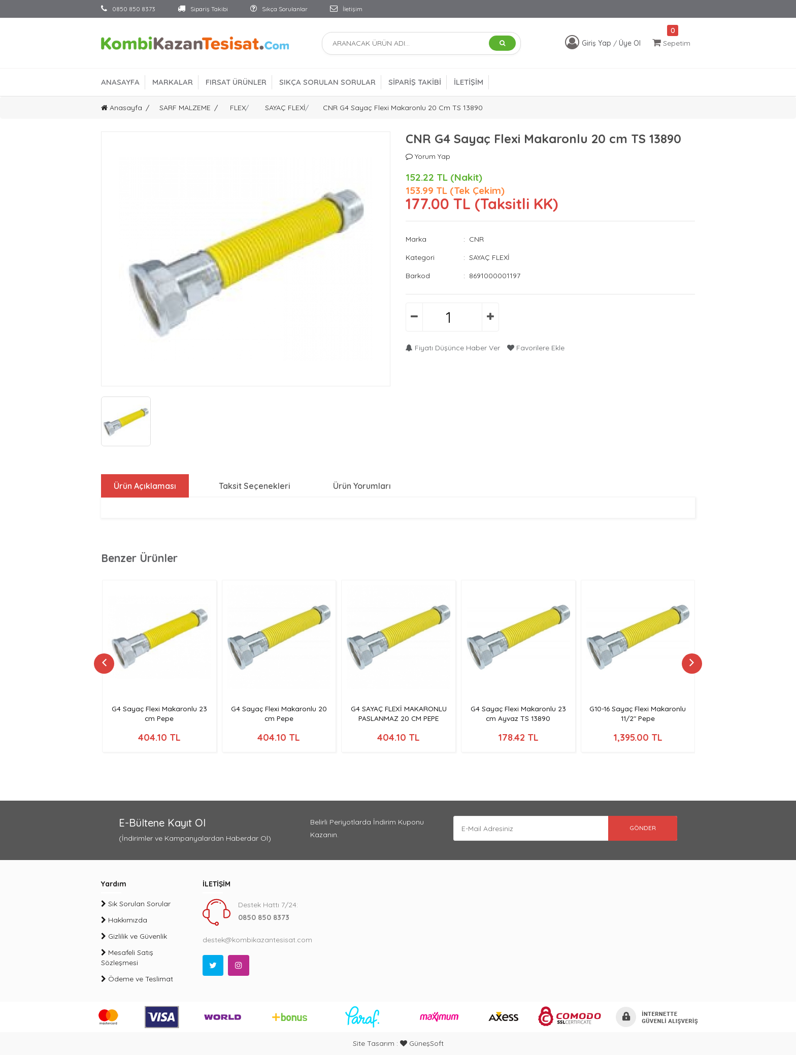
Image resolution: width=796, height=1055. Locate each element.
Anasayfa (121, 107)
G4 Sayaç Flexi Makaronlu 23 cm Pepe (159, 713)
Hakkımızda (124, 920)
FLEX (238, 107)
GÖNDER (641, 828)
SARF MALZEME (185, 107)
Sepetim (671, 43)
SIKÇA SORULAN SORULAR (327, 82)
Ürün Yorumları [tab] (362, 486)
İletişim (346, 9)
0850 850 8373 (128, 9)
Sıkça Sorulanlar (279, 9)
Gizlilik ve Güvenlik (134, 936)
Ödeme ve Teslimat (137, 978)
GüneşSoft (422, 1043)
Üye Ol (630, 43)
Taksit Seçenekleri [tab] (254, 486)
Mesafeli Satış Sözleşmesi (127, 957)
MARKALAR (172, 82)
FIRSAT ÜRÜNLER (236, 82)
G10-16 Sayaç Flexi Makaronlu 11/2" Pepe (638, 713)
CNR (476, 239)
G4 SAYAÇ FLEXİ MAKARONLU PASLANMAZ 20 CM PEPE (398, 713)
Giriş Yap (597, 43)
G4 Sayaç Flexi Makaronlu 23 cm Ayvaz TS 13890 (518, 713)
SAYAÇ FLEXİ (285, 107)
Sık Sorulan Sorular (136, 903)
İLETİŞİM (468, 82)
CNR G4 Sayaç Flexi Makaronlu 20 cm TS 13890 (403, 107)
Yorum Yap (428, 156)
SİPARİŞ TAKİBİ (414, 82)
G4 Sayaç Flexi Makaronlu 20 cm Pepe (278, 713)
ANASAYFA (120, 82)
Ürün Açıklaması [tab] (145, 486)
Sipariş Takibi (203, 9)
